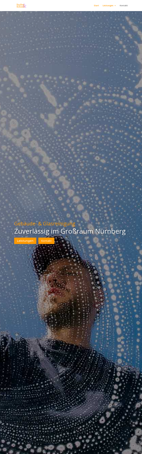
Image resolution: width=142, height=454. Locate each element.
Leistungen (108, 6)
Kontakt (124, 6)
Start (96, 6)
